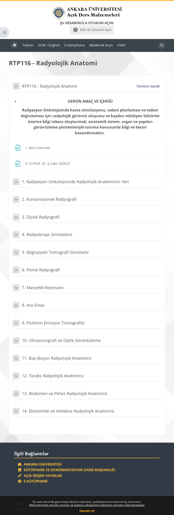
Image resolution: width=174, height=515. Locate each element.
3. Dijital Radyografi (41, 217)
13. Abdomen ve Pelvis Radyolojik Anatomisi (64, 393)
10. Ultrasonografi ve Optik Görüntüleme (61, 340)
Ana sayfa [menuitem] (14, 45)
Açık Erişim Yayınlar (40, 475)
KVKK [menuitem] (121, 45)
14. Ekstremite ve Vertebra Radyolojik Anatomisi (68, 411)
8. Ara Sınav (33, 305)
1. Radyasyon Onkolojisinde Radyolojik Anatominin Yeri (75, 181)
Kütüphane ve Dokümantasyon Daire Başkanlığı (66, 469)
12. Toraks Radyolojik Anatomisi (53, 375)
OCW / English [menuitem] (49, 45)
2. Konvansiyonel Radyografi (49, 199)
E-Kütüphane (32, 481)
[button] (16, 86)
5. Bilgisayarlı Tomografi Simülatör (55, 252)
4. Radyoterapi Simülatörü (47, 234)
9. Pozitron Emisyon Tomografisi (53, 323)
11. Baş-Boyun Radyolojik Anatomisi (57, 358)
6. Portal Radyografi (41, 269)
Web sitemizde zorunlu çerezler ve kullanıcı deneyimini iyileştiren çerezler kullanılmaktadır (87, 505)
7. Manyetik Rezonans (43, 287)
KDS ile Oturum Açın (92, 30)
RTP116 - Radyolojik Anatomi (49, 86)
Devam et (87, 511)
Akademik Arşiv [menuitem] (101, 45)
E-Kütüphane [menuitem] (74, 45)
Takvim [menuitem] (28, 45)
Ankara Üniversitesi (39, 464)
